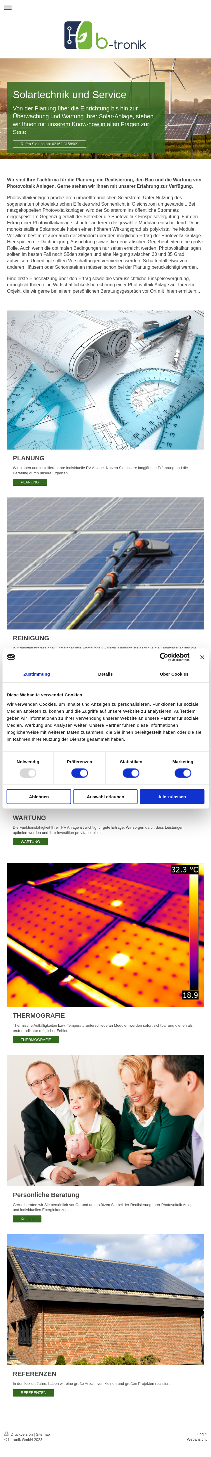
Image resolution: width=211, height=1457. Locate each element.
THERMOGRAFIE (36, 1040)
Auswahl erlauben (105, 796)
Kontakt (27, 1219)
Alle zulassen (172, 796)
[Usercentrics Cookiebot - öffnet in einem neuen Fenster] (163, 657)
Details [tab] (105, 674)
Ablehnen (39, 796)
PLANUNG (30, 482)
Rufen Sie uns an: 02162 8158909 (49, 144)
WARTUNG (30, 841)
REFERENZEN (33, 1392)
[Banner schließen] (202, 657)
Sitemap (43, 1434)
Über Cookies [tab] (174, 674)
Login (202, 1434)
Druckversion (19, 1434)
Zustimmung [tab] (36, 674)
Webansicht (197, 1439)
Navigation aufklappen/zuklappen (105, 7)
